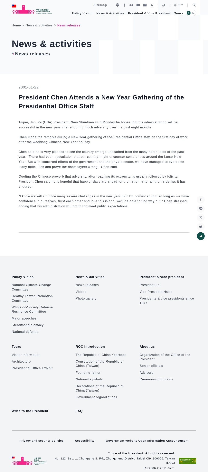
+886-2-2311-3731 (160, 461)
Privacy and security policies (37, 434)
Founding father (88, 367)
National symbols (89, 374)
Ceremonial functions (156, 374)
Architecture (21, 356)
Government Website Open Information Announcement (149, 434)
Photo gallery (86, 296)
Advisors (146, 367)
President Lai (150, 282)
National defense (25, 329)
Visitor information (26, 349)
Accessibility (83, 434)
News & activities (39, 25)
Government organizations (96, 392)
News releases (87, 282)
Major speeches (24, 315)
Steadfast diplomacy (28, 322)
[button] (194, 5)
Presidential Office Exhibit (32, 363)
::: (2, 2)
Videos (81, 289)
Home (16, 25)
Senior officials (151, 360)
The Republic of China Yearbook (101, 349)
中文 (178, 5)
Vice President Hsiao (156, 289)
